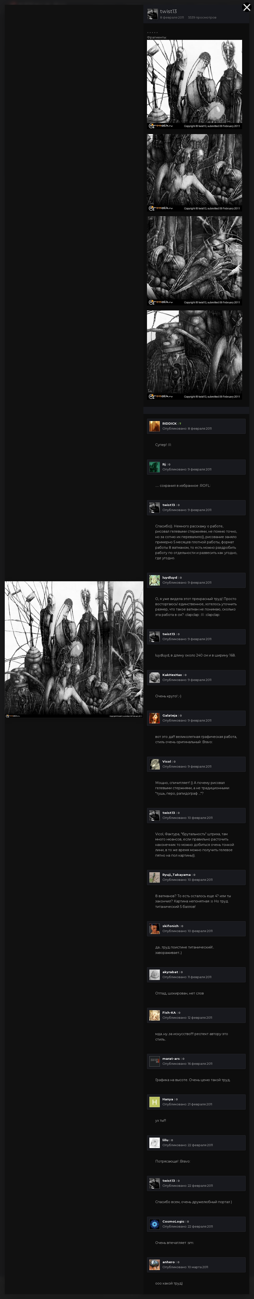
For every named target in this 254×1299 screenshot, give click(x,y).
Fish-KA (169, 1012)
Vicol (166, 761)
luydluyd (169, 577)
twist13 (168, 11)
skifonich (170, 926)
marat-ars (171, 1058)
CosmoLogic (173, 1221)
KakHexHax (172, 675)
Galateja (169, 715)
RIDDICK (169, 423)
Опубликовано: (187, 428)
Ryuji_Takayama (176, 875)
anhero (168, 1262)
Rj (164, 464)
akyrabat (170, 972)
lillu (165, 1140)
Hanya (167, 1099)
